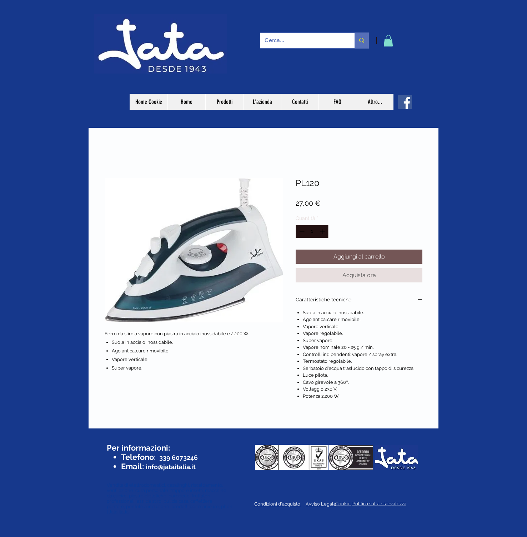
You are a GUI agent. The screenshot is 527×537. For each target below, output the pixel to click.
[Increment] (322, 231)
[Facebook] (405, 102)
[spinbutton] (312, 231)
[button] (388, 40)
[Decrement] (301, 231)
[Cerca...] (302, 40)
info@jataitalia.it (171, 467)
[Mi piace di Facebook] (127, 434)
